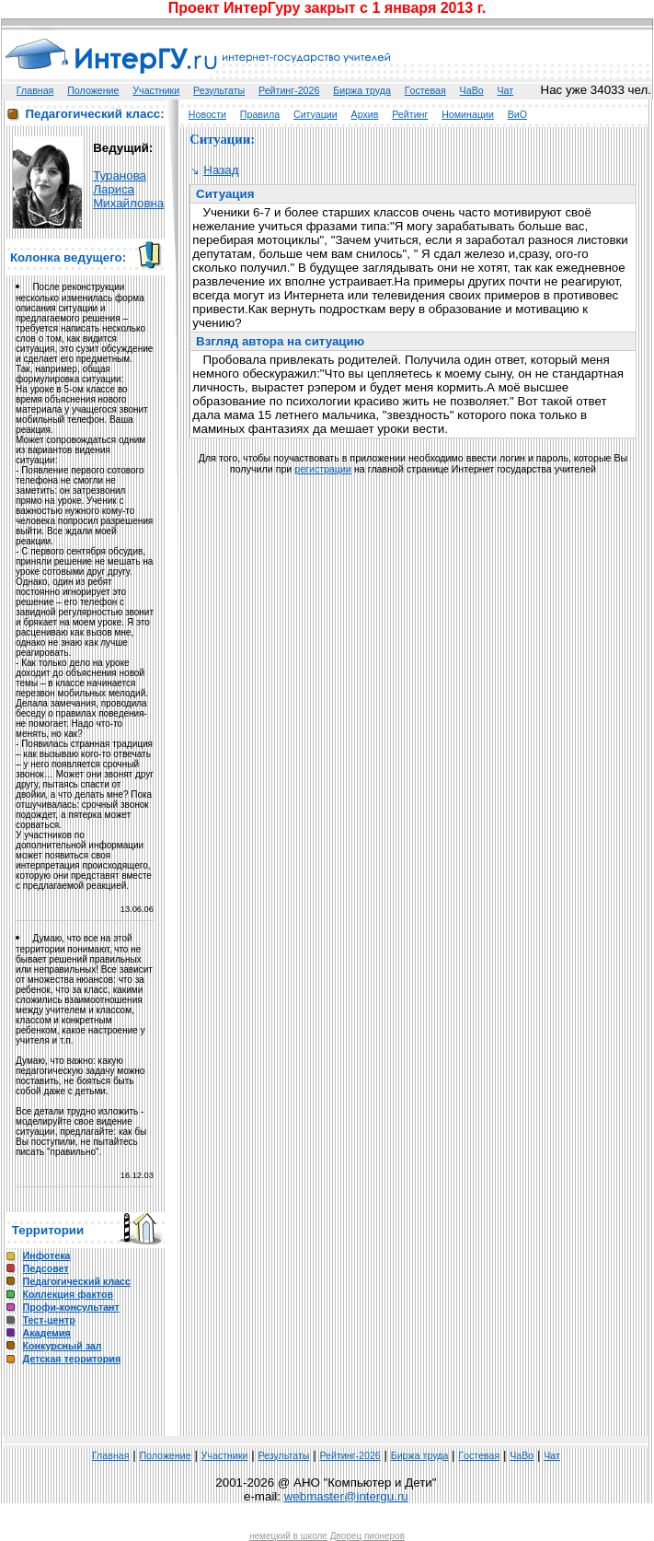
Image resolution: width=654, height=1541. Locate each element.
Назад (215, 170)
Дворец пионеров (367, 1536)
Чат (506, 90)
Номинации (468, 114)
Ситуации (315, 114)
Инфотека (47, 1255)
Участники (155, 90)
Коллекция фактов (68, 1294)
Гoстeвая (425, 90)
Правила (260, 114)
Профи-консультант (71, 1307)
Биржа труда (362, 90)
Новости (207, 114)
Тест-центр (49, 1319)
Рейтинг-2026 (288, 90)
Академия (47, 1332)
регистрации (322, 468)
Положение (93, 90)
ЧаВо (472, 90)
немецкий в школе (288, 1536)
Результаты (219, 90)
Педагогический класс (77, 1281)
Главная (35, 90)
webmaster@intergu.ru (346, 1496)
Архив (365, 114)
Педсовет (46, 1268)
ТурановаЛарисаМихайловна (128, 189)
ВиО (517, 114)
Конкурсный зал (62, 1345)
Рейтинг (410, 114)
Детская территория (72, 1358)
